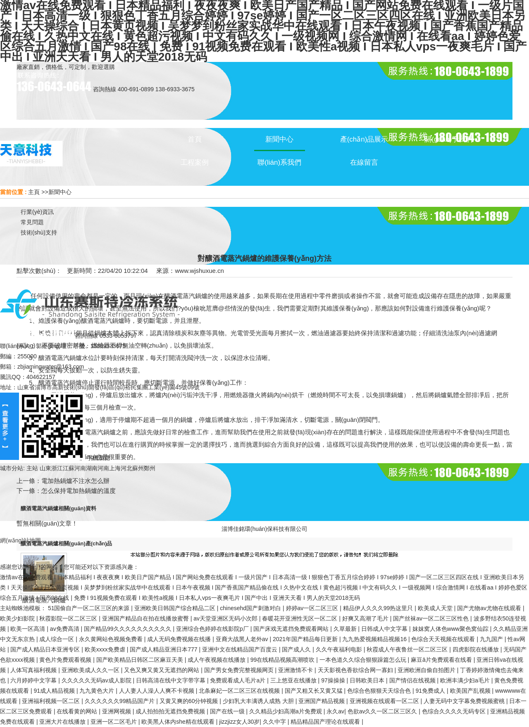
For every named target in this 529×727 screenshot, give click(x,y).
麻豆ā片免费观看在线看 (442, 659)
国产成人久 (297, 649)
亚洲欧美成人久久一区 (91, 670)
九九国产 (492, 639)
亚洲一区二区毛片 (114, 721)
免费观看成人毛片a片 (238, 680)
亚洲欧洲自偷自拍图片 (427, 670)
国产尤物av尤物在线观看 (490, 608)
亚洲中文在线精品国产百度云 (240, 649)
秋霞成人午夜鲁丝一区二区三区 (408, 649)
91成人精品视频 (54, 690)
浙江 (57, 468)
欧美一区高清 (28, 628)
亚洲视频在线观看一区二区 (385, 701)
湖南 (92, 468)
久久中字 (275, 721)
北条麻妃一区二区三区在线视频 (240, 690)
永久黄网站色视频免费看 (111, 639)
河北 (126, 468)
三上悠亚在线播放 (294, 680)
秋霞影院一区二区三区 (69, 618)
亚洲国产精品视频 (322, 701)
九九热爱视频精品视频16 (375, 639)
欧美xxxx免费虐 (106, 649)
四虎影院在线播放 (476, 649)
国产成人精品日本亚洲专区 (45, 649)
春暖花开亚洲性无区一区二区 (300, 618)
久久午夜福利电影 (340, 649)
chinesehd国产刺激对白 (251, 608)
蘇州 (138, 468)
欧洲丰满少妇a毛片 (465, 680)
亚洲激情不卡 (296, 670)
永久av (335, 711)
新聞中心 (59, 192)
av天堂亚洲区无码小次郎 (226, 618)
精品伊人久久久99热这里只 (379, 608)
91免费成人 (431, 690)
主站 (31, 468)
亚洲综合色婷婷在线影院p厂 (213, 628)
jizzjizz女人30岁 (239, 721)
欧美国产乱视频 (471, 690)
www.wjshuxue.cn (199, 270)
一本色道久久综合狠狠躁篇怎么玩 (363, 659)
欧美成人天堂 (436, 608)
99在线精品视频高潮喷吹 (283, 659)
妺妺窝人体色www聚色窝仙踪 (451, 628)
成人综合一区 (57, 639)
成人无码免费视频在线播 (179, 639)
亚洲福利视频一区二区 (51, 701)
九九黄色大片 (97, 690)
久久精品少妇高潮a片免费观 (286, 711)
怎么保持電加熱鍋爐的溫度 (78, 490)
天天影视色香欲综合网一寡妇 (356, 670)
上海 (115, 468)
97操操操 (333, 680)
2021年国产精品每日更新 (306, 639)
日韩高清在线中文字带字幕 (171, 680)
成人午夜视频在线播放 (217, 659)
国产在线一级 (228, 711)
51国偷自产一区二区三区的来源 (89, 608)
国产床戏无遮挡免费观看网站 (291, 628)
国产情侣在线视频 (413, 680)
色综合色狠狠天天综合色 (379, 690)
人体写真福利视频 (34, 670)
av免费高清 (65, 628)
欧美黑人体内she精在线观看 (178, 721)
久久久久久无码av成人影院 (97, 680)
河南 (80, 468)
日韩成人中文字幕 (385, 628)
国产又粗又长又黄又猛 (314, 690)
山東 (45, 468)
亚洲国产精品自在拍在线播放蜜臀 (146, 618)
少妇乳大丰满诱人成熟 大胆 (259, 701)
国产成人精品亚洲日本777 (164, 649)
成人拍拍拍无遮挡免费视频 (171, 711)
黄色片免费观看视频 (66, 659)
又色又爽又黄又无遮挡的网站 (162, 670)
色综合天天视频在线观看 (444, 639)
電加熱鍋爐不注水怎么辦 (75, 480)
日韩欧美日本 (368, 680)
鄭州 (149, 468)
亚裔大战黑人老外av (243, 639)
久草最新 (346, 628)
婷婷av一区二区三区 (313, 608)
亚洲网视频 (117, 711)
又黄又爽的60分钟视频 (189, 701)
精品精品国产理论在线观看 (326, 721)
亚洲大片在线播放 (63, 721)
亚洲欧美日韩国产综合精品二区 (175, 608)
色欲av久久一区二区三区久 (383, 711)
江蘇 (68, 468)
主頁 (34, 192)
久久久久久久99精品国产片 (120, 701)
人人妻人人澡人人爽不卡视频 (157, 690)
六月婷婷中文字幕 (34, 680)
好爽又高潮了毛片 (366, 618)
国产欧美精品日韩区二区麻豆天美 (140, 659)
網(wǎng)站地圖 (20, 540)
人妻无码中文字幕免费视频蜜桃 (465, 701)
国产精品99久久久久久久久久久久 (128, 628)
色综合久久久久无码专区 (454, 711)
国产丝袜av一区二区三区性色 (431, 618)
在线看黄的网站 (78, 711)
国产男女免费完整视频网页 (239, 670)
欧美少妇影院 (18, 618)
